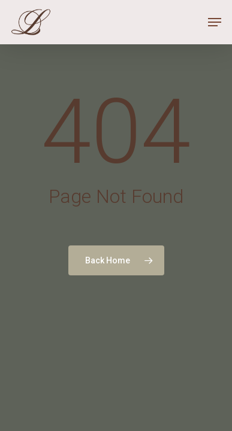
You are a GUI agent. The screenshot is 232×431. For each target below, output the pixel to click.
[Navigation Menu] (214, 22)
